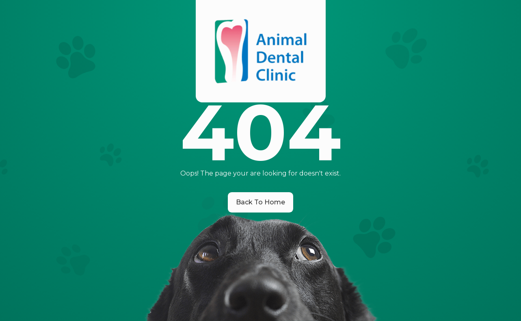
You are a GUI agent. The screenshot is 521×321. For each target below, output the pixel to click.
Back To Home (260, 202)
